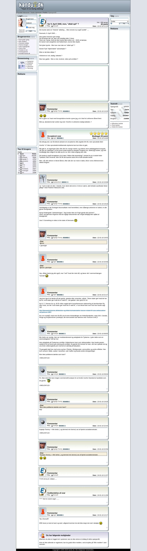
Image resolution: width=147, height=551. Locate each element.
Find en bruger (23, 45)
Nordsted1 (25, 169)
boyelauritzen (57, 182)
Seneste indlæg (23, 43)
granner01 (25, 161)
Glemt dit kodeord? (22, 31)
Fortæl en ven (23, 50)
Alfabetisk (29, 63)
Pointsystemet (23, 52)
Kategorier (30, 61)
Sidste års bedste (116, 127)
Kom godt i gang (23, 40)
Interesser (26, 12)
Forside (19, 12)
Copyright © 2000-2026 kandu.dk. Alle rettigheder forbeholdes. (73, 550)
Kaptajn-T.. (25, 159)
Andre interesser (36, 12)
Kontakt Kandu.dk (24, 53)
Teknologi (29, 68)
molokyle (24, 157)
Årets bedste (115, 125)
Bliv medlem (22, 41)
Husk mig (31, 27)
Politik (45, 12)
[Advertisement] (88, 5)
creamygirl (25, 170)
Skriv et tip (21, 48)
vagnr (23, 155)
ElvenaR (55, 26)
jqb (23, 163)
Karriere (29, 65)
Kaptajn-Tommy (57, 111)
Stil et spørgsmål (23, 46)
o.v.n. (23, 167)
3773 (23, 165)
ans (23, 172)
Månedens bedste (116, 123)
